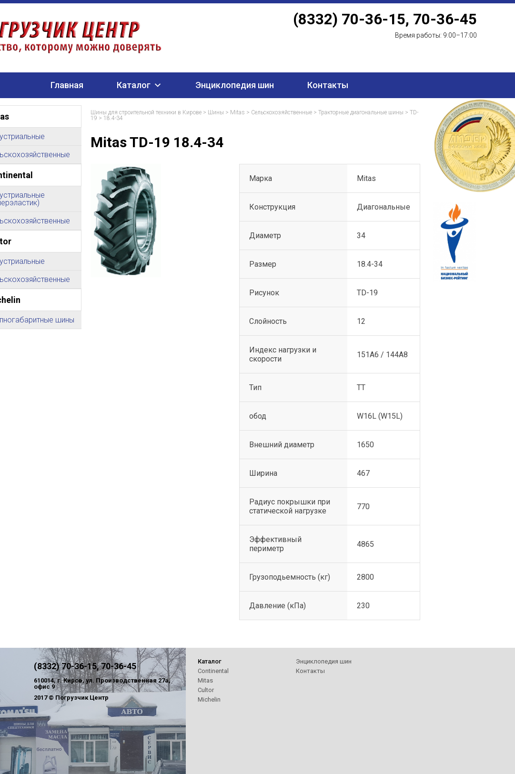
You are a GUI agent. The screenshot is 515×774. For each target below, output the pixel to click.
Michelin (209, 699)
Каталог (134, 85)
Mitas (237, 112)
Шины (216, 112)
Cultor (206, 690)
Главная (66, 85)
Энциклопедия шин (234, 85)
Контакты (327, 85)
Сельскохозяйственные (281, 112)
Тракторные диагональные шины (361, 112)
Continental (213, 670)
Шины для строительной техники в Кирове (146, 112)
